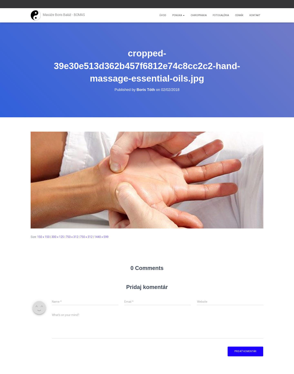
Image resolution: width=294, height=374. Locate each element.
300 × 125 (57, 237)
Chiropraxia (199, 15)
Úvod (162, 15)
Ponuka (178, 15)
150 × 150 (43, 237)
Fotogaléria (221, 15)
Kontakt (254, 15)
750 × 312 (72, 237)
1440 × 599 (101, 237)
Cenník (239, 15)
